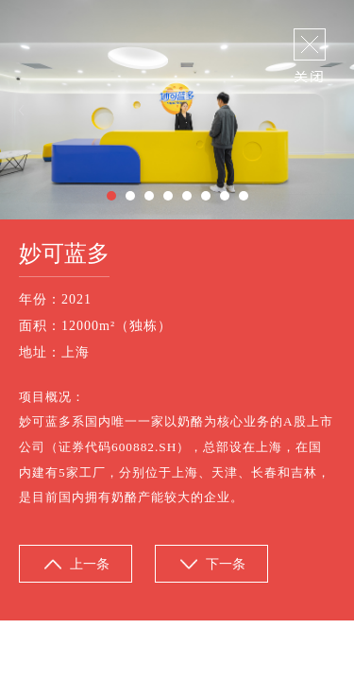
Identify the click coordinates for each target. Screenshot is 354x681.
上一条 (90, 564)
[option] (177, 109)
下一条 (225, 564)
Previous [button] (21, 110)
